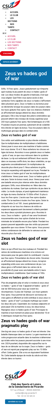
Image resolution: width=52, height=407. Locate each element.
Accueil (14, 12)
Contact (14, 30)
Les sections (14, 42)
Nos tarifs (13, 45)
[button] (12, 33)
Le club (14, 15)
